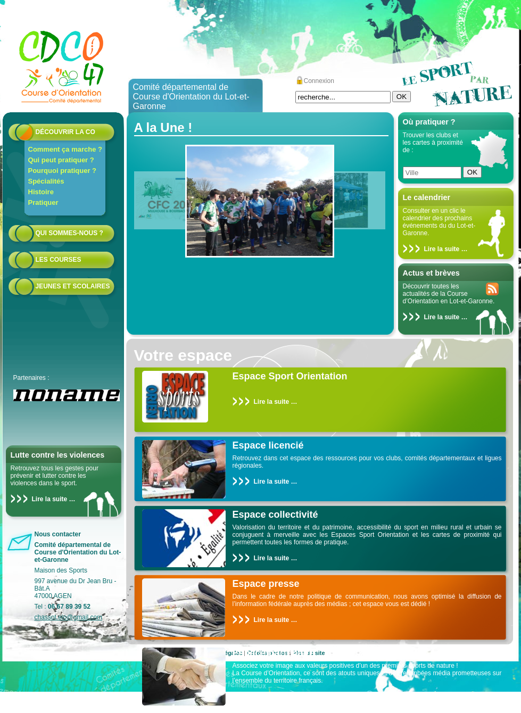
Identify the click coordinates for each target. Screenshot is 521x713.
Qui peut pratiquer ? (61, 160)
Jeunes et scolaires (73, 286)
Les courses (58, 259)
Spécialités (46, 181)
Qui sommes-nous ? (69, 233)
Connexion (319, 81)
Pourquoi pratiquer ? (62, 171)
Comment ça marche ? (65, 149)
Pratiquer (43, 202)
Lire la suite (50, 499)
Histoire (41, 192)
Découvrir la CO (65, 132)
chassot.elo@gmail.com (69, 617)
